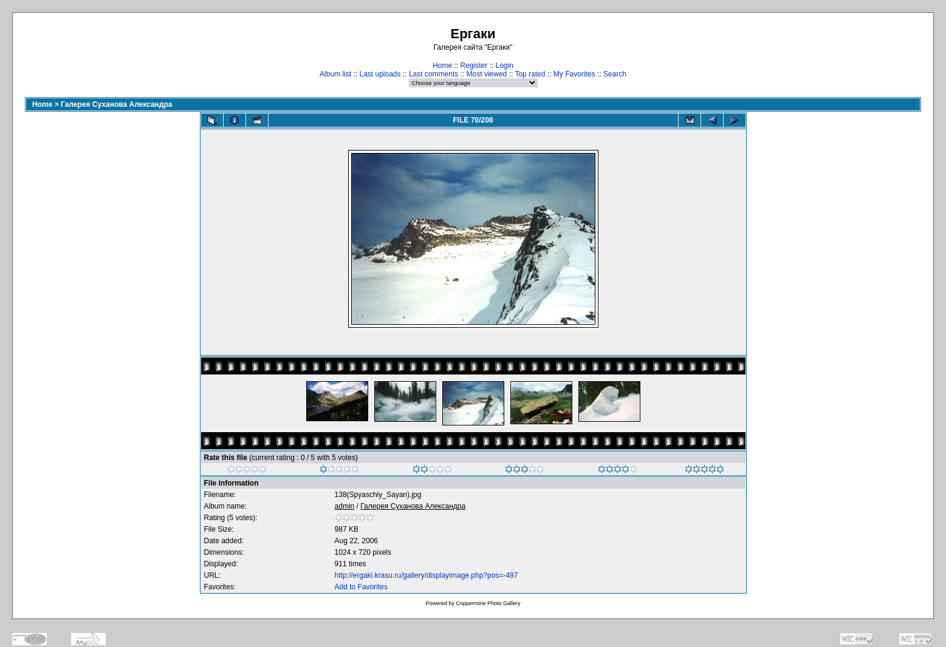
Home (442, 65)
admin (345, 506)
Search (614, 74)
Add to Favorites (361, 587)
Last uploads (379, 74)
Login (504, 65)
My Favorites (574, 74)
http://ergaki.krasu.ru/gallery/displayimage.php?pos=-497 (426, 575)
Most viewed (487, 74)
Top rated (530, 74)
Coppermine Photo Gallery (488, 603)
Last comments (433, 74)
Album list (335, 74)
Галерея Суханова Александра (116, 104)
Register (473, 65)
